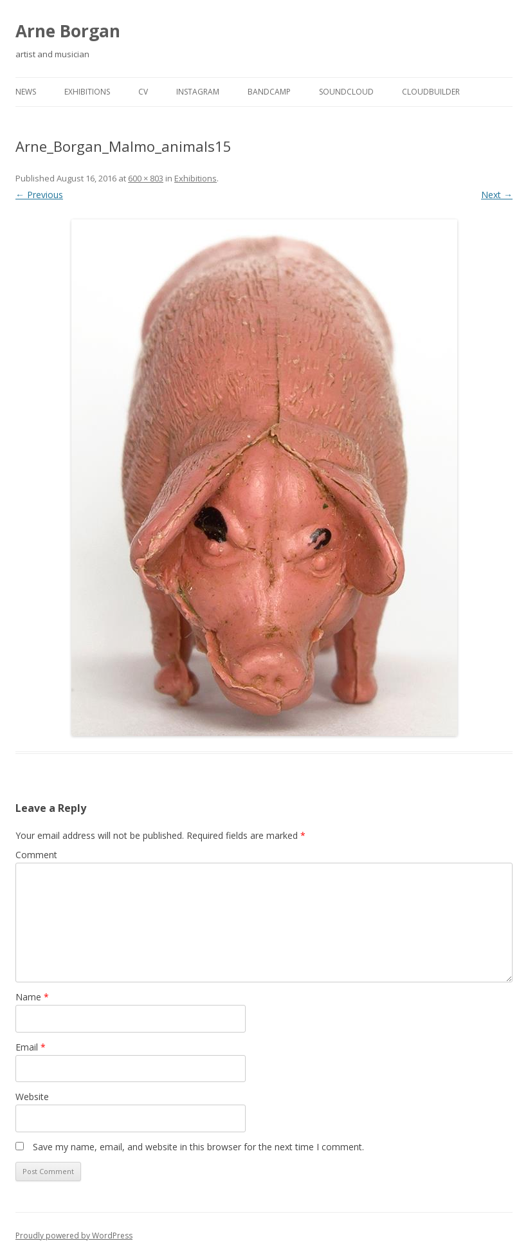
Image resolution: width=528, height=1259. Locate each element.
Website (32, 1096)
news (25, 91)
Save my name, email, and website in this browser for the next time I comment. (198, 1147)
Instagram (197, 91)
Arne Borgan (67, 30)
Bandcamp (269, 91)
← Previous (39, 194)
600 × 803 (145, 178)
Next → (497, 194)
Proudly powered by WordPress (73, 1235)
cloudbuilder (431, 91)
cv (143, 91)
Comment (36, 855)
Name (32, 997)
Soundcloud (346, 91)
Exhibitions (87, 91)
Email (30, 1047)
